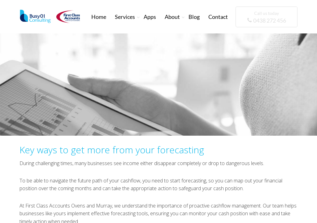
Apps (150, 16)
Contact (218, 16)
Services (125, 16)
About (172, 16)
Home (98, 16)
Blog (194, 16)
